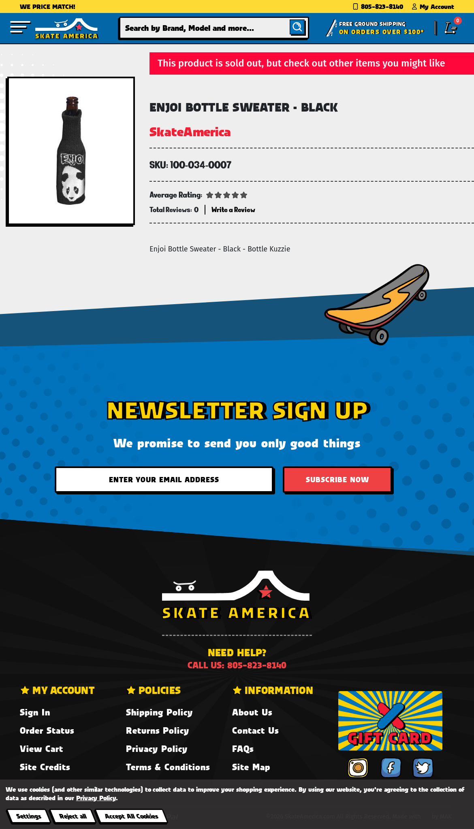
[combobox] (214, 28)
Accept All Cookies (131, 815)
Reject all (73, 815)
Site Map (251, 766)
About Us (252, 712)
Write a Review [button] (233, 209)
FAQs (243, 748)
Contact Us (255, 730)
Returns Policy (157, 730)
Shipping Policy (159, 712)
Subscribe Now (337, 479)
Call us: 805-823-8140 (237, 665)
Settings (29, 815)
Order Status (47, 730)
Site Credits (45, 766)
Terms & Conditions (168, 766)
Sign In (35, 712)
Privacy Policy (157, 748)
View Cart (41, 748)
